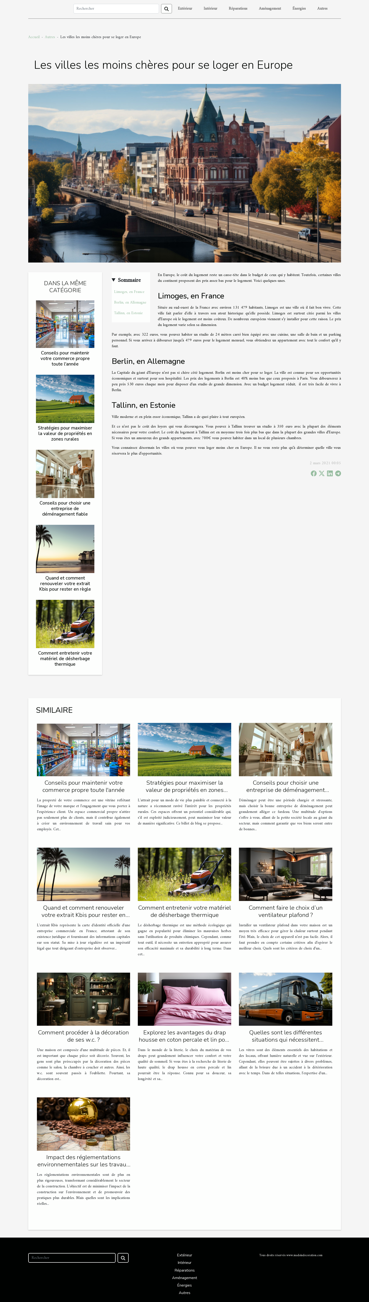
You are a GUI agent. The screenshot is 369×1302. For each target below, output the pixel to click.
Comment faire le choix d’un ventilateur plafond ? (286, 911)
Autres (322, 8)
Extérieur (185, 8)
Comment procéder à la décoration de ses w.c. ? (83, 1036)
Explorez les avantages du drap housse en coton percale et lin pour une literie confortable (184, 1039)
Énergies (299, 8)
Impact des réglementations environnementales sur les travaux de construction (83, 1164)
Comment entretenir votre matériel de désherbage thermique (65, 658)
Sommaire (129, 280)
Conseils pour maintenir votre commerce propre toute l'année (65, 358)
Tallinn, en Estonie (128, 313)
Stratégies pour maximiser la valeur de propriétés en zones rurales (65, 433)
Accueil (34, 37)
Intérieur (210, 8)
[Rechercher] (116, 9)
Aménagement (270, 8)
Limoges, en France (129, 292)
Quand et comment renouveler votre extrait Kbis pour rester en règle (65, 583)
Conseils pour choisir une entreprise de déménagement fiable (65, 508)
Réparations (238, 8)
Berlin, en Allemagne (130, 302)
